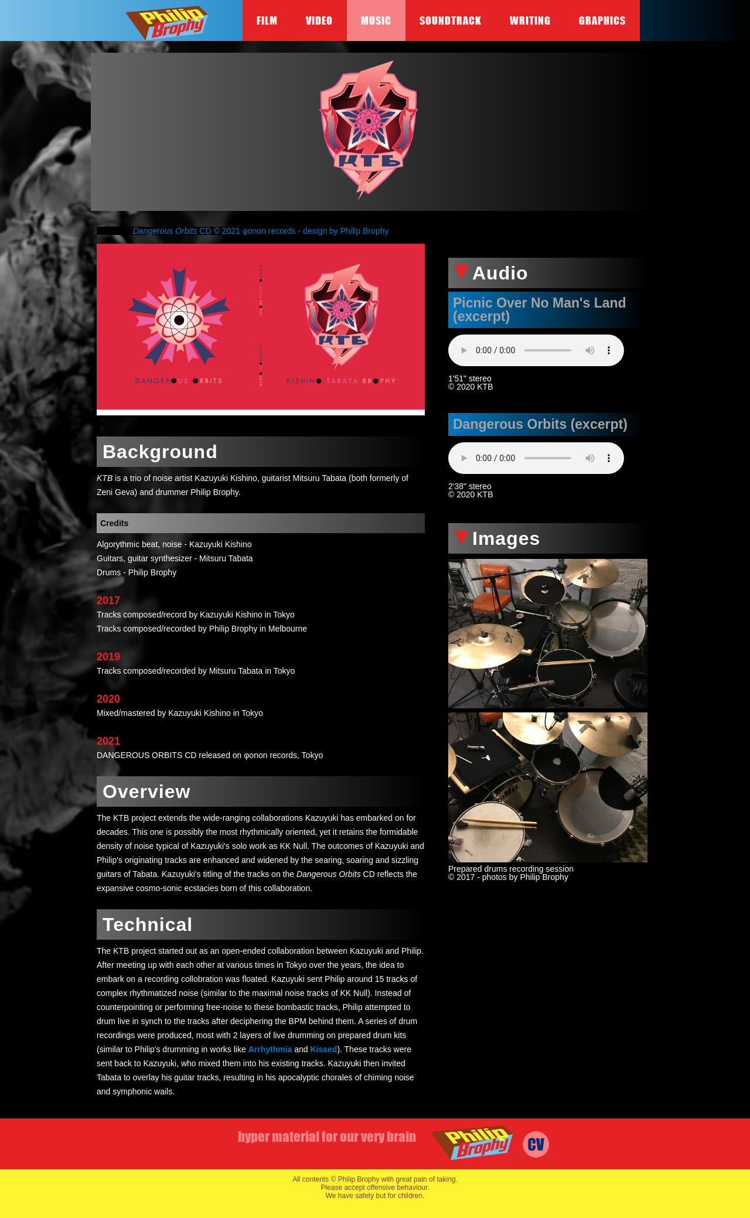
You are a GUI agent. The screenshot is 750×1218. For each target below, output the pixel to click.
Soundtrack (451, 20)
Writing (530, 20)
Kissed (323, 1049)
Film (267, 20)
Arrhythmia (270, 1049)
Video (319, 20)
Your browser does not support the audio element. (536, 350)
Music (376, 20)
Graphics (602, 20)
